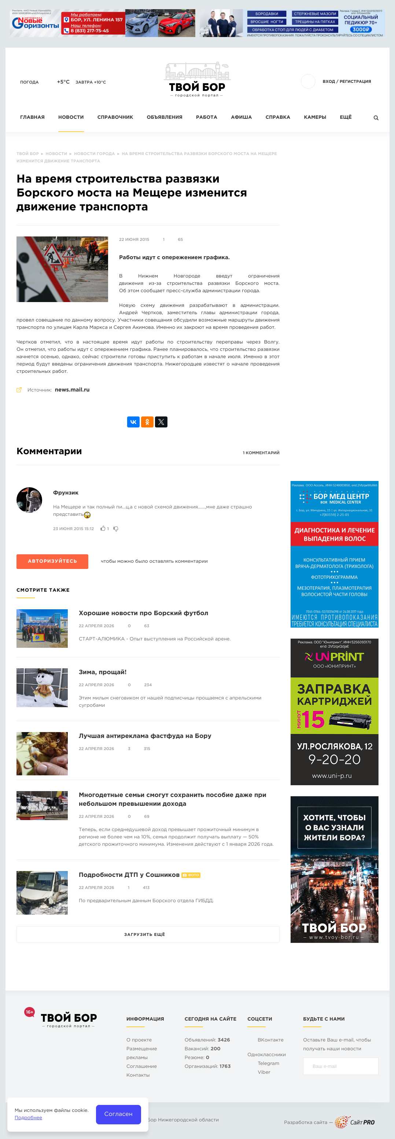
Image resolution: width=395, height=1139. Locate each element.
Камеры (315, 118)
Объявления (164, 118)
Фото (193, 875)
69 (146, 817)
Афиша (241, 118)
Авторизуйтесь (52, 562)
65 (180, 240)
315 (147, 749)
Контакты (138, 1076)
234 (148, 685)
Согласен (118, 1114)
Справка (278, 118)
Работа (206, 118)
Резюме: (197, 1058)
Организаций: (208, 1067)
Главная (32, 118)
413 (146, 888)
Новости (71, 118)
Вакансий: (203, 1049)
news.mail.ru (72, 390)
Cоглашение (141, 1067)
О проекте (139, 1041)
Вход (329, 82)
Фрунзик (65, 493)
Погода (29, 82)
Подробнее (28, 1118)
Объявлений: (207, 1041)
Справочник (115, 118)
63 (146, 626)
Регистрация (355, 82)
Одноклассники (266, 1055)
